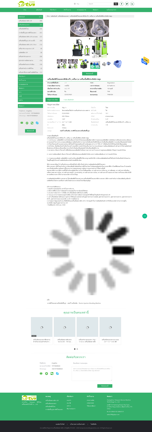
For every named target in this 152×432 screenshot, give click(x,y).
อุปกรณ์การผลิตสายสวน (30, 60)
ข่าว (20, 92)
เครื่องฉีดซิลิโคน (30, 29)
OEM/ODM (90, 403)
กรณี (20, 96)
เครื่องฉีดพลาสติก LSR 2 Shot (30, 45)
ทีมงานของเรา (71, 408)
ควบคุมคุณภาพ (81, 10)
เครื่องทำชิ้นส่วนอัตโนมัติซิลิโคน (30, 72)
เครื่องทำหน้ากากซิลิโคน (30, 68)
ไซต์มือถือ (93, 424)
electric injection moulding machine (90, 303)
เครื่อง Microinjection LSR (30, 49)
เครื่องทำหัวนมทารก (30, 57)
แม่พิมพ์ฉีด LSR (30, 53)
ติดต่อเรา (95, 10)
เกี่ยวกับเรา (53, 10)
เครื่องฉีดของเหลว (30, 25)
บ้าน (25, 10)
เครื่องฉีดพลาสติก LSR (30, 21)
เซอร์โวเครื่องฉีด (72, 303)
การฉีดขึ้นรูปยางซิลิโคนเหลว (30, 33)
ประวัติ (69, 403)
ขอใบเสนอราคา (111, 10)
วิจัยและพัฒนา (91, 406)
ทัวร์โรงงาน (67, 10)
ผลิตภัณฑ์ (39, 10)
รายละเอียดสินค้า (69, 99)
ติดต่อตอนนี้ (89, 73)
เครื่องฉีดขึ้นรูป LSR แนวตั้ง (30, 41)
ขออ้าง (21, 100)
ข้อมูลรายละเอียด (52, 99)
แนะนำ (69, 400)
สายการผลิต (90, 400)
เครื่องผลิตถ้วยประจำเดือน (30, 64)
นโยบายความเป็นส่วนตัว (77, 424)
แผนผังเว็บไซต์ (60, 424)
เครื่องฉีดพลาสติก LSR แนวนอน (30, 37)
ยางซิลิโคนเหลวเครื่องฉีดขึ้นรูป (56, 303)
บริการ (69, 406)
